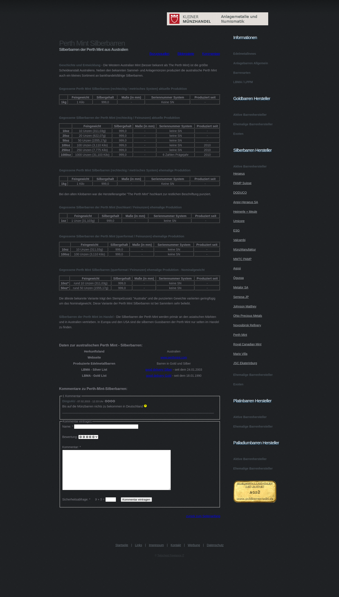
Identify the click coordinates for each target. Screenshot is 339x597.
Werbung (194, 553)
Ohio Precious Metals (247, 315)
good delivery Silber (158, 369)
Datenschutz (215, 553)
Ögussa (238, 278)
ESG (236, 230)
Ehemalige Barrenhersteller (253, 124)
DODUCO (240, 192)
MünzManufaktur (244, 249)
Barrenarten (241, 72)
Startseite (121, 553)
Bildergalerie (186, 54)
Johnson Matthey (245, 306)
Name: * (100, 426)
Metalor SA (240, 287)
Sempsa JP (241, 297)
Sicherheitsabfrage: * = (89, 507)
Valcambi (239, 240)
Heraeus (239, 173)
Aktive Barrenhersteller (250, 114)
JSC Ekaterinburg (245, 363)
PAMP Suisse (242, 183)
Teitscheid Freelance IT (170, 563)
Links (138, 553)
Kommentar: (70, 447)
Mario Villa (240, 354)
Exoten (238, 133)
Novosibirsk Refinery (247, 325)
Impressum (156, 553)
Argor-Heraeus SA (245, 202)
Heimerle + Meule (245, 211)
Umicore (239, 221)
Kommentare (211, 54)
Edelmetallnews (244, 53)
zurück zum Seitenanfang (203, 524)
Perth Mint (240, 334)
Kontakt (176, 553)
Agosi (237, 268)
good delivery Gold (158, 375)
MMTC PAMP (242, 259)
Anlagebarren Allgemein (250, 63)
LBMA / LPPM (243, 82)
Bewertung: (80, 437)
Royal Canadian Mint (247, 344)
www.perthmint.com (174, 357)
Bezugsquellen (159, 54)
